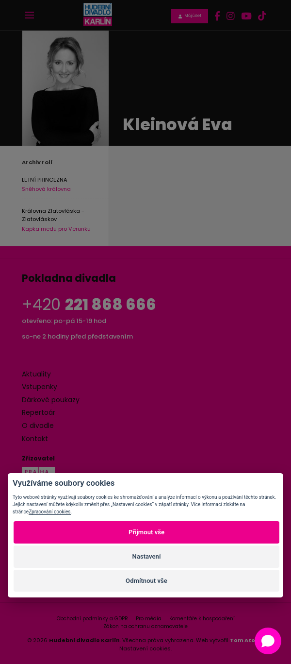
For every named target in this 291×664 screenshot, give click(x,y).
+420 (89, 304)
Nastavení (146, 556)
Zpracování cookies (49, 511)
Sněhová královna (46, 189)
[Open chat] (268, 641)
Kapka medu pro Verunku (56, 229)
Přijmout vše (146, 532)
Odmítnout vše (146, 580)
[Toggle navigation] (29, 15)
